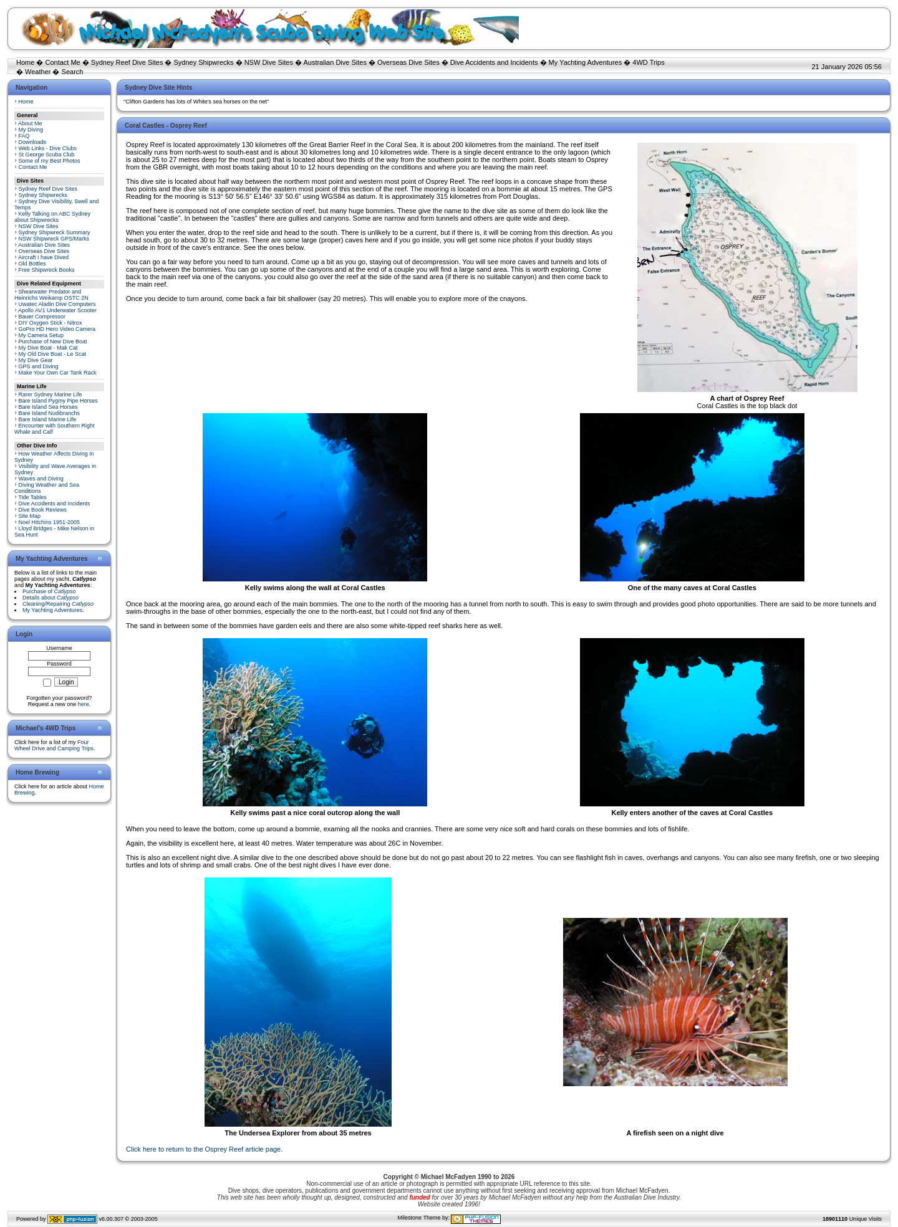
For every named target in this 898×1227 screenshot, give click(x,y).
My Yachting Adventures (585, 62)
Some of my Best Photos (49, 161)
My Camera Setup (41, 335)
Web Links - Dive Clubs (48, 148)
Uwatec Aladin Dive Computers (57, 304)
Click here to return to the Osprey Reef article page (203, 1149)
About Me (30, 123)
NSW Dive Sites (268, 62)
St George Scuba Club (47, 154)
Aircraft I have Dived (43, 257)
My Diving (31, 130)
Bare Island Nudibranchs (49, 413)
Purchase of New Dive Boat (53, 341)
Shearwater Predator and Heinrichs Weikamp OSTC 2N (51, 295)
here (83, 704)
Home (25, 62)
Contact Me (62, 62)
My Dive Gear (36, 360)
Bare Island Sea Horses (48, 407)
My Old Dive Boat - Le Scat (53, 354)
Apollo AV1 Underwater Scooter (57, 310)
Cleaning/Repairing (58, 604)
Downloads (33, 142)
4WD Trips (648, 62)
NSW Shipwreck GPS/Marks (54, 239)
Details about (50, 597)
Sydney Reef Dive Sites (127, 62)
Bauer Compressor (42, 316)
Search (73, 71)
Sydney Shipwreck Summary (54, 232)
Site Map (30, 516)
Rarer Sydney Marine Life (50, 394)
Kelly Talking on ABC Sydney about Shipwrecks (52, 217)
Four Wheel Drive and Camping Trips (54, 745)
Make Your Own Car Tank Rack (58, 373)
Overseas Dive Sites (408, 62)
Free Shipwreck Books (47, 270)
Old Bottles (32, 263)
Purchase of (49, 591)
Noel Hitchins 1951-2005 (49, 522)
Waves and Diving (41, 478)
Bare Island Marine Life (48, 419)
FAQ (24, 136)
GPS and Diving (39, 366)
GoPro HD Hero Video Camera (57, 329)
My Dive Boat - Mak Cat (48, 348)
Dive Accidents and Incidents (494, 62)
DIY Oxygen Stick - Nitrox (50, 323)
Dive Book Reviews (43, 510)
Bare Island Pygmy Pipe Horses (58, 401)
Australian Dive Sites (335, 62)
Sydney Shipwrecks (204, 62)
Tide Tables (32, 497)
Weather (38, 71)
